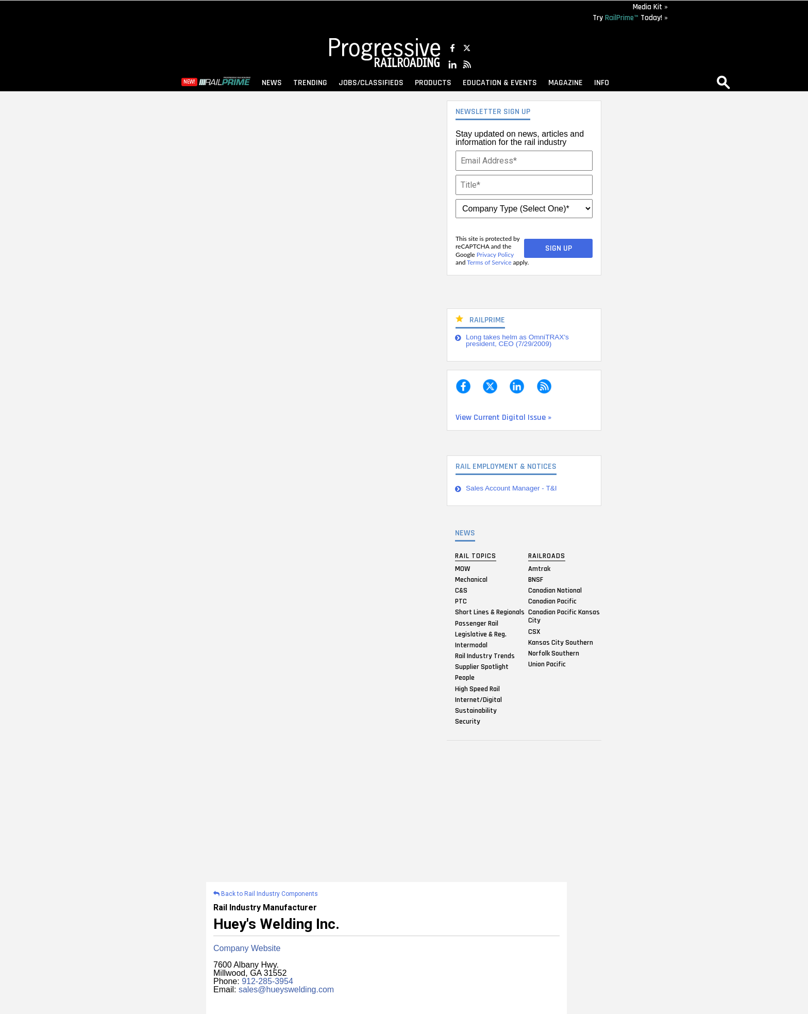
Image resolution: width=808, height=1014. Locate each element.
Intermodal (471, 644)
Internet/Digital (478, 699)
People (465, 677)
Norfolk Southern (553, 653)
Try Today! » (630, 18)
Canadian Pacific (552, 601)
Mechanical (471, 579)
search (723, 82)
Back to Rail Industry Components (265, 893)
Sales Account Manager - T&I (511, 488)
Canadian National (555, 590)
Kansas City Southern (560, 642)
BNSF (535, 579)
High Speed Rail (477, 688)
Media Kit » (650, 7)
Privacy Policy (495, 254)
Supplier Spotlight (482, 667)
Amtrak (539, 568)
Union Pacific (547, 664)
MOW (462, 568)
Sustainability (476, 710)
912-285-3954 (267, 981)
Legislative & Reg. (481, 634)
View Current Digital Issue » (503, 417)
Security (467, 721)
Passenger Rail (476, 623)
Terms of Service (489, 262)
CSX (534, 631)
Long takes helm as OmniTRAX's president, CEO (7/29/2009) (517, 340)
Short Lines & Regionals (490, 612)
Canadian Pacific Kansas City (564, 616)
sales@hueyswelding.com (286, 989)
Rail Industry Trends (485, 656)
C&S (461, 590)
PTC (461, 601)
